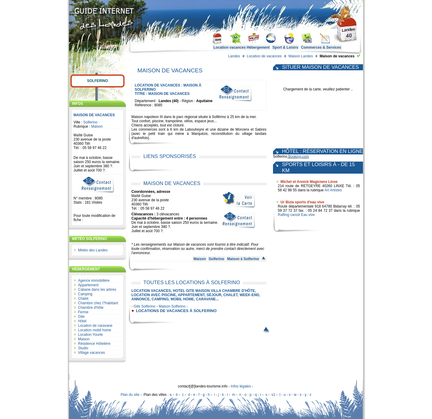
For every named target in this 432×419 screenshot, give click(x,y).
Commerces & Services (321, 47)
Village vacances (91, 353)
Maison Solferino (172, 306)
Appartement (88, 285)
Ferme (83, 312)
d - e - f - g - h (199, 395)
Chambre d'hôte (91, 307)
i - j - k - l (221, 395)
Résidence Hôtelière (94, 344)
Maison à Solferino (243, 259)
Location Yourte (90, 334)
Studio (83, 348)
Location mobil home (94, 330)
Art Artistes (333, 190)
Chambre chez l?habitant (98, 303)
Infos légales (241, 386)
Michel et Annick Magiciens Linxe (309, 182)
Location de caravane (95, 325)
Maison (97, 126)
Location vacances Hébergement (241, 47)
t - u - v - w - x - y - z (295, 395)
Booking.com (298, 156)
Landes (234, 56)
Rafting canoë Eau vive (296, 215)
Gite (81, 316)
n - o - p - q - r (250, 395)
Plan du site (130, 395)
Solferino (97, 81)
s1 (273, 395)
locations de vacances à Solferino (176, 310)
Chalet (83, 298)
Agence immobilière (94, 280)
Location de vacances (264, 56)
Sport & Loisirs (285, 47)
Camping (85, 294)
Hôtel (82, 321)
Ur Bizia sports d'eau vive (302, 202)
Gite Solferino (144, 306)
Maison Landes (301, 56)
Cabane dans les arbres (97, 289)
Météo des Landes (93, 250)
